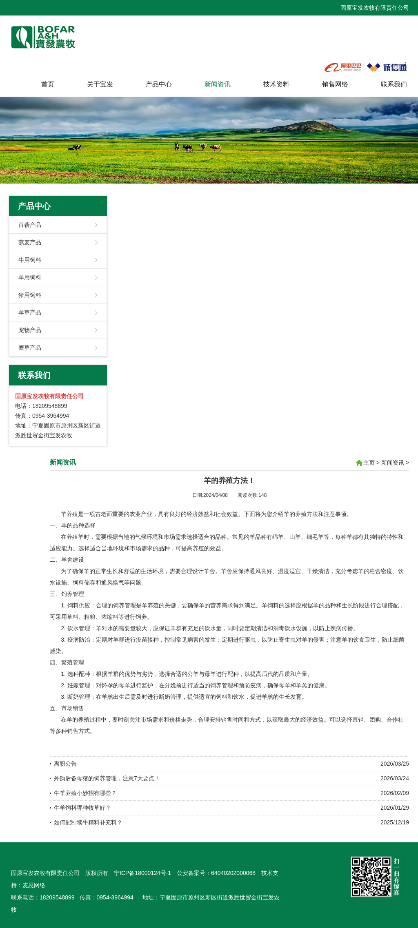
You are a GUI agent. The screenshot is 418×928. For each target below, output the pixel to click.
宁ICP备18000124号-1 (142, 873)
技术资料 (276, 84)
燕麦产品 (29, 242)
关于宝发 (100, 84)
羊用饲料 (29, 277)
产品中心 (159, 84)
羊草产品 (29, 312)
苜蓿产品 (29, 224)
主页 (369, 462)
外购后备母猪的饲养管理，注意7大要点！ (107, 778)
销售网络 (335, 84)
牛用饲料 (29, 260)
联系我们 (394, 84)
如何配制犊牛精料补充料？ (88, 822)
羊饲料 (270, 605)
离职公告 (65, 763)
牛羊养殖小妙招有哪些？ (85, 793)
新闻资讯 (218, 84)
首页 (47, 84)
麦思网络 (33, 885)
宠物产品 (29, 330)
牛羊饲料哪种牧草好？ (82, 807)
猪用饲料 (29, 295)
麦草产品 (29, 347)
